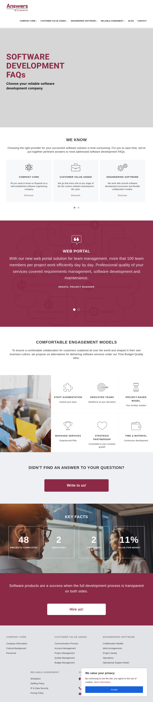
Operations (108, 658)
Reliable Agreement (113, 21)
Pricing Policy (37, 693)
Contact (142, 21)
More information (102, 682)
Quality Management (65, 658)
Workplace (35, 678)
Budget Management (65, 662)
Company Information (16, 643)
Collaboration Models (113, 643)
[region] (114, 682)
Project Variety (110, 653)
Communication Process (66, 643)
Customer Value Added (53, 21)
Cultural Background (16, 648)
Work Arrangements (112, 648)
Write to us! (76, 485)
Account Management (65, 648)
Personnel (11, 653)
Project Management (65, 653)
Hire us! (76, 609)
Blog (131, 21)
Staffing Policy (37, 683)
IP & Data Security (39, 688)
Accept (114, 689)
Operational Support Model (116, 662)
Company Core (28, 21)
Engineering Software (84, 21)
